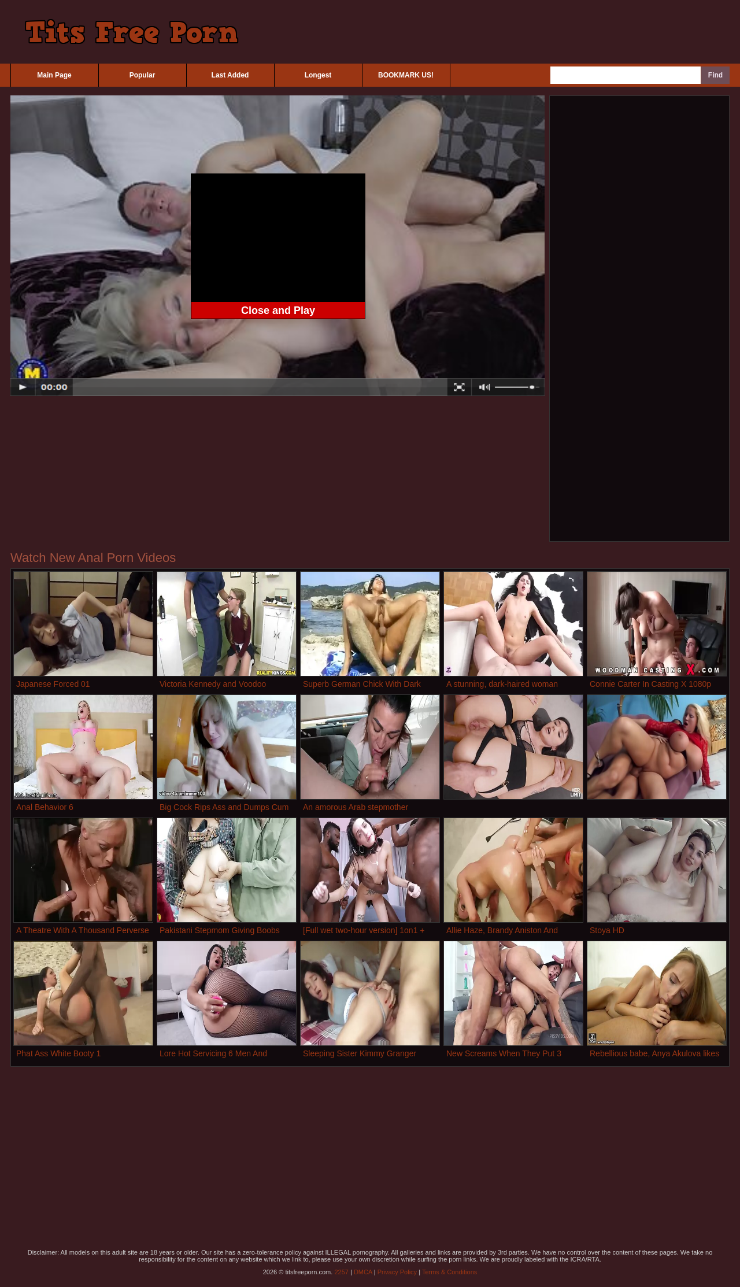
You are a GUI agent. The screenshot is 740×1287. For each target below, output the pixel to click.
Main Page (54, 75)
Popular (143, 75)
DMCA (363, 1271)
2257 (341, 1271)
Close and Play (278, 310)
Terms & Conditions (449, 1271)
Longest (318, 75)
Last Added (230, 75)
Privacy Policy (397, 1271)
